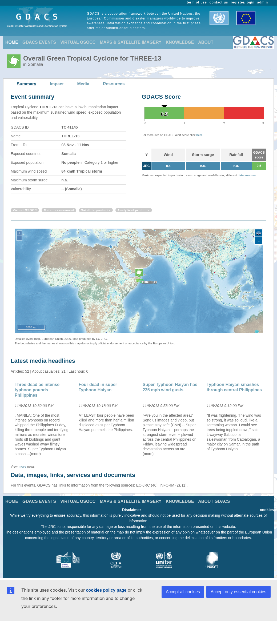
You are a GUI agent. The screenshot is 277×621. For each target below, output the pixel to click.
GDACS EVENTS (39, 42)
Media (83, 84)
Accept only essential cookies (238, 592)
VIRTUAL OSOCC (77, 42)
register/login (242, 2)
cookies (267, 510)
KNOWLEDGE (180, 42)
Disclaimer (131, 510)
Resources (114, 84)
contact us (219, 2)
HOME (11, 42)
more (22, 466)
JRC (146, 166)
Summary (26, 84)
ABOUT (205, 42)
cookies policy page (106, 590)
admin (262, 2)
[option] (43, 416)
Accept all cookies (183, 592)
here (199, 135)
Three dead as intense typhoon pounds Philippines (37, 389)
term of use (197, 2)
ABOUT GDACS (214, 501)
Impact (57, 84)
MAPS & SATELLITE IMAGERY (130, 42)
